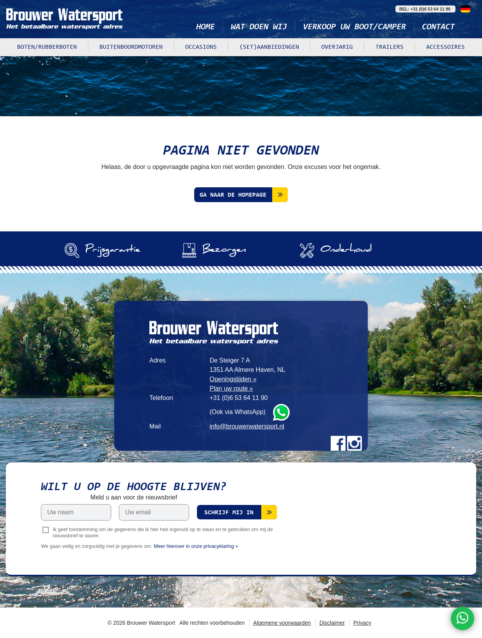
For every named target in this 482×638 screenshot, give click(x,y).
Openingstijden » (232, 379)
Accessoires (445, 47)
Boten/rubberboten (47, 47)
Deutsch (465, 8)
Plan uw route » (231, 388)
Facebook (338, 443)
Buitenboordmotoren (131, 47)
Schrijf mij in (228, 513)
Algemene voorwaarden (282, 623)
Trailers (390, 47)
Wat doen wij (259, 27)
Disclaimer (332, 623)
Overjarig (337, 47)
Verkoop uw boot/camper (354, 27)
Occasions (201, 47)
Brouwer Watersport (64, 18)
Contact (438, 27)
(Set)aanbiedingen (269, 47)
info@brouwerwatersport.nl (246, 426)
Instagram (354, 443)
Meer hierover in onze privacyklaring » (196, 546)
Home (205, 27)
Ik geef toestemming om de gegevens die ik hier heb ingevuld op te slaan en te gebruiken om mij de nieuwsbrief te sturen (163, 532)
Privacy (362, 623)
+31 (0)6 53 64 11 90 (238, 398)
